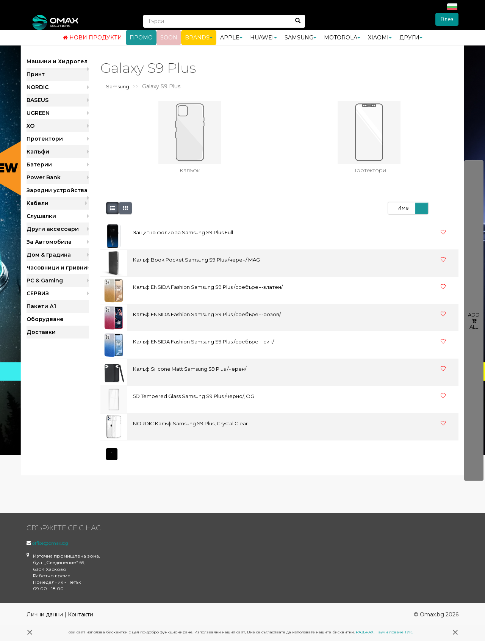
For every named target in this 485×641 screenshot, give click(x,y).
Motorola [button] (342, 37)
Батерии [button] (39, 164)
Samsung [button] (300, 37)
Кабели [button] (37, 203)
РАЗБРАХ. (365, 632)
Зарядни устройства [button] (57, 190)
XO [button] (30, 125)
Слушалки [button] (41, 216)
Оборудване (45, 319)
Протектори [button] (45, 138)
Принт (36, 74)
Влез (447, 19)
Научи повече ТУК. (394, 632)
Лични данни (45, 614)
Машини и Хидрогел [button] (57, 61)
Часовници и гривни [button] (57, 267)
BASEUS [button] (37, 100)
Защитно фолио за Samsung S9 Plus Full (183, 232)
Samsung (117, 86)
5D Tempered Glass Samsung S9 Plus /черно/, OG (193, 396)
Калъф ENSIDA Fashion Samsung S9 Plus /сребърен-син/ (203, 342)
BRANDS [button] (199, 37)
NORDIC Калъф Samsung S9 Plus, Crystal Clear (190, 423)
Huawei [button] (263, 37)
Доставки (41, 332)
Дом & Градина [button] (49, 254)
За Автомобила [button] (49, 241)
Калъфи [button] (38, 151)
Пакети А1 (41, 306)
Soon (168, 37)
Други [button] (410, 37)
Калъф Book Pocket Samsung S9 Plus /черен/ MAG (196, 260)
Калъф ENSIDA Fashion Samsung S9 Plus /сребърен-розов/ (207, 314)
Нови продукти (92, 37)
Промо (141, 37)
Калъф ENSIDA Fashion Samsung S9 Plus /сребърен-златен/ (208, 287)
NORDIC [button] (37, 87)
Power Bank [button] (44, 177)
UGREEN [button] (38, 113)
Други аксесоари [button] (53, 229)
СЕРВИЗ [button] (38, 293)
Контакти (80, 614)
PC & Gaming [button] (45, 280)
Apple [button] (231, 37)
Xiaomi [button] (380, 37)
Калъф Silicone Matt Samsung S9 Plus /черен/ (189, 369)
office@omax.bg (50, 543)
